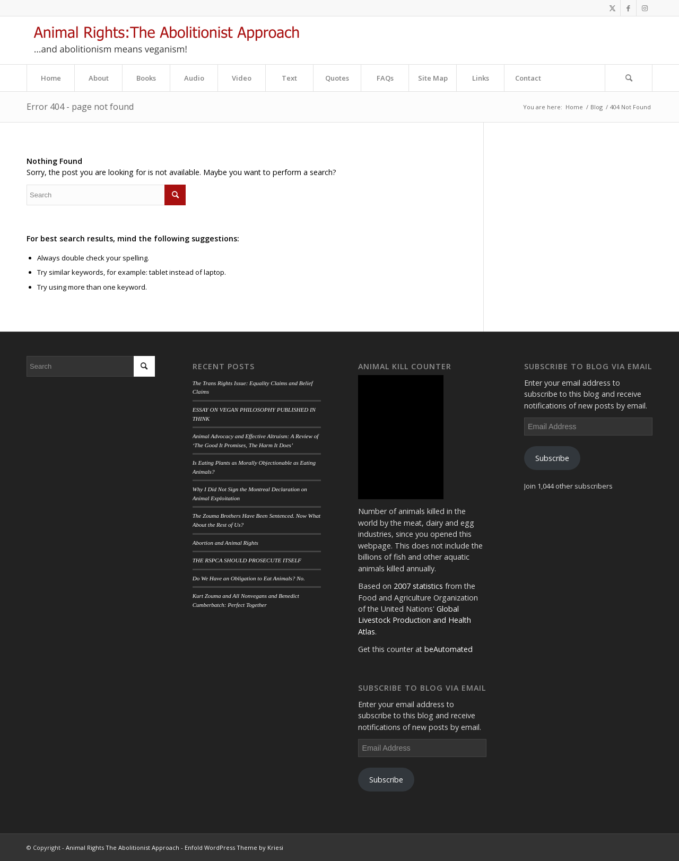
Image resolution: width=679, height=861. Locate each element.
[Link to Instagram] (644, 8)
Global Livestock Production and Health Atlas (414, 620)
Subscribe (386, 780)
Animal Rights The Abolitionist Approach (122, 847)
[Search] (628, 78)
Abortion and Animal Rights (225, 543)
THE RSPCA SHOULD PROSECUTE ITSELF (247, 560)
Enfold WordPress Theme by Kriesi (234, 847)
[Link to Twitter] (612, 8)
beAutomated (448, 649)
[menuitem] (50, 78)
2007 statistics (418, 586)
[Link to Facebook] (628, 8)
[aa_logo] (166, 40)
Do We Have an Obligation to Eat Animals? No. (249, 578)
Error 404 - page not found (80, 106)
